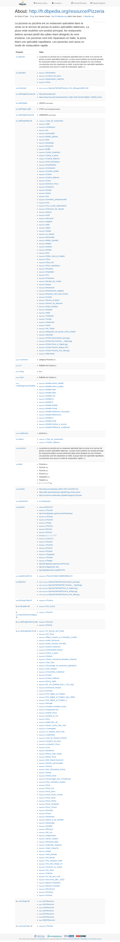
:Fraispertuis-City (49, 710)
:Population (46, 272)
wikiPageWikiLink (24, 121)
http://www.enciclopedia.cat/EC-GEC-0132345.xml (58, 489)
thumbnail (21, 88)
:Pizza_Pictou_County (51, 795)
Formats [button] (57, 3)
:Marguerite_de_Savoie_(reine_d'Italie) (57, 332)
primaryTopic (24, 926)
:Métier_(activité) (48, 240)
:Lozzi (44, 747)
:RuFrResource (46, 917)
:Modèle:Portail (48, 408)
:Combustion (47, 168)
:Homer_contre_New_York (52, 725)
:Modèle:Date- (47, 393)
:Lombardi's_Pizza (49, 744)
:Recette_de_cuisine (50, 281)
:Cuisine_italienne (49, 159)
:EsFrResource (46, 914)
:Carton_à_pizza (48, 155)
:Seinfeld (45, 826)
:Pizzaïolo (46, 269)
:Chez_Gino (47, 662)
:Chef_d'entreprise (49, 162)
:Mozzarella (46, 237)
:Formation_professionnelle (53, 199)
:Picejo (45, 523)
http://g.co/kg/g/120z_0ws (49, 567)
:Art (43, 130)
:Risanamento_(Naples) (51, 291)
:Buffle (44, 149)
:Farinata (45, 691)
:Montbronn (46, 751)
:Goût (44, 215)
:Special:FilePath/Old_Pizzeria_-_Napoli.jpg (60, 585)
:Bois (44, 140)
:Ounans (45, 766)
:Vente (44, 82)
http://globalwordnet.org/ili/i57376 (52, 570)
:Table (44, 313)
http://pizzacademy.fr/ (47, 94)
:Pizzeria (46, 510)
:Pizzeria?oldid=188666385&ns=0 (55, 576)
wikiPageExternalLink (25, 94)
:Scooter (45, 297)
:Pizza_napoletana (49, 266)
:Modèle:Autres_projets (51, 386)
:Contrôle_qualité (49, 171)
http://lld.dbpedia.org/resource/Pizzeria (54, 564)
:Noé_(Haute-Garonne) (51, 760)
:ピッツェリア (48, 535)
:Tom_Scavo (47, 606)
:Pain (44, 253)
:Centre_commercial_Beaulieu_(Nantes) (58, 659)
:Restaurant (46, 288)
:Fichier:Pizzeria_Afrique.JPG (53, 347)
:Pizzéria (45, 625)
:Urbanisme (46, 322)
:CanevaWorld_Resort (51, 650)
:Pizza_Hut (46, 262)
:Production (46, 278)
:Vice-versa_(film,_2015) (51, 880)
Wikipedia (42, 939)
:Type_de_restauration (51, 121)
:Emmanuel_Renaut (50, 688)
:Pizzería (46, 526)
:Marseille (46, 335)
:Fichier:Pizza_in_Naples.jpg (53, 344)
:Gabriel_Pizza (48, 713)
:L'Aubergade (47, 729)
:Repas (45, 284)
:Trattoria (45, 873)
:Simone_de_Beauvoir (51, 303)
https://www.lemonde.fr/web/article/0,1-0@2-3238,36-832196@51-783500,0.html (70, 97)
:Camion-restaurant (49, 647)
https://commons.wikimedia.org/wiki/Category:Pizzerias (60, 495)
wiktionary (22, 433)
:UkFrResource (46, 904)
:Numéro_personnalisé (51, 763)
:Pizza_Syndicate (49, 804)
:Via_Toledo (46, 329)
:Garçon (45, 212)
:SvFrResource (46, 901)
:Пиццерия (46, 554)
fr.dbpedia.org (88, 16)
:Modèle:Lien (47, 396)
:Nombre (45, 247)
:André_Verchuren (49, 640)
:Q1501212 (46, 507)
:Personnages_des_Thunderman (55, 779)
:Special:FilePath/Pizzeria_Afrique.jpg (58, 591)
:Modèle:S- (46, 418)
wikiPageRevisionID (25, 115)
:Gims (44, 719)
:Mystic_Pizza (47, 757)
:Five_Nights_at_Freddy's (52, 694)
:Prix (44, 275)
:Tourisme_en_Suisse (50, 867)
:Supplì (45, 851)
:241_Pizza (46, 634)
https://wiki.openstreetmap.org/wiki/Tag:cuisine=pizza (59, 492)
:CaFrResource (46, 908)
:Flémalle (45, 703)
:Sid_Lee (45, 832)
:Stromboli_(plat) (48, 842)
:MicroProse (47, 889)
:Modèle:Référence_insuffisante (54, 427)
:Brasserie (46, 146)
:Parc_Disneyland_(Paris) (52, 769)
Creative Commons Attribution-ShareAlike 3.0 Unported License (81, 939)
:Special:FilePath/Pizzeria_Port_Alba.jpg (59, 594)
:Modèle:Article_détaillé (51, 383)
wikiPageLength (23, 109)
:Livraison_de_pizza (50, 76)
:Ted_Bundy (47, 858)
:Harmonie (46, 218)
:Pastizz (45, 773)
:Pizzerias (46, 622)
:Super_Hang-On (49, 848)
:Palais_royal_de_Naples (52, 256)
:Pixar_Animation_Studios (52, 782)
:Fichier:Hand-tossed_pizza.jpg (54, 338)
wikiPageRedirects (26, 622)
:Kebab (45, 231)
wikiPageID (21, 103)
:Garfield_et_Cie (48, 716)
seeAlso (20, 489)
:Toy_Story (46, 870)
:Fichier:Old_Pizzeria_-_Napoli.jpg (55, 341)
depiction (21, 582)
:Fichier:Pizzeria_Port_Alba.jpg (54, 351)
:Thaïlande (46, 316)
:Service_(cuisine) (49, 300)
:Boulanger (46, 143)
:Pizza (44, 259)
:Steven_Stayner (48, 839)
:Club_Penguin (48, 669)
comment (21, 448)
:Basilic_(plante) (48, 137)
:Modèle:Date (47, 390)
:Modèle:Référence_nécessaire (54, 412)
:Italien (45, 228)
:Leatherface (47, 735)
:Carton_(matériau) (49, 152)
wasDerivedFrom (24, 576)
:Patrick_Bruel (47, 776)
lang (20, 371)
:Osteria (45, 250)
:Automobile (47, 133)
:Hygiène (45, 222)
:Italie (44, 225)
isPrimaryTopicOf (24, 600)
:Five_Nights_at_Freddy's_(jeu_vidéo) (57, 697)
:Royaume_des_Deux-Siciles (53, 294)
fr (18, 366)
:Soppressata (47, 836)
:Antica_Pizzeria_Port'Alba (52, 644)
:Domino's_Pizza (48, 184)
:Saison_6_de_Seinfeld (51, 820)
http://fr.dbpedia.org (59, 16)
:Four (44, 203)
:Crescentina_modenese (51, 672)
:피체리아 (46, 539)
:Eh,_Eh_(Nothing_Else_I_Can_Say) (56, 684)
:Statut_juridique (48, 306)
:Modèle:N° (46, 399)
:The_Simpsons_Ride (50, 861)
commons (22, 360)
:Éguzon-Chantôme (50, 883)
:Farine (45, 193)
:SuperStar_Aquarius (50, 845)
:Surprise (45, 310)
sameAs (20, 507)
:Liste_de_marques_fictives (53, 738)
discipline (21, 73)
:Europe (45, 190)
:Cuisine (45, 174)
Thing (31, 16)
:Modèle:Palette (48, 405)
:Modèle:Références (50, 415)
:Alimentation (47, 73)
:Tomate (45, 319)
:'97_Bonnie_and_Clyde (51, 631)
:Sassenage (47, 823)
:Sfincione (46, 829)
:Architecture (47, 127)
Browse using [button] (41, 3)
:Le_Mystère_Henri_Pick (52, 732)
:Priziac (45, 813)
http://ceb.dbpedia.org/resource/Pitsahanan (56, 513)
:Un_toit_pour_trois (49, 876)
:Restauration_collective (51, 79)
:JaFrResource (46, 911)
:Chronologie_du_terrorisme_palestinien (58, 666)
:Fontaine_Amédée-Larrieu (52, 706)
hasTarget (22, 901)
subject (20, 439)
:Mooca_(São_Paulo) (50, 754)
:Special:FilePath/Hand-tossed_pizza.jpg (59, 582)
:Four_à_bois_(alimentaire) (52, 206)
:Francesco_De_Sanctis (51, 209)
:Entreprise (46, 187)
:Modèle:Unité (47, 421)
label (19, 464)
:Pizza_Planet (47, 801)
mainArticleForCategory (26, 615)
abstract (20, 57)
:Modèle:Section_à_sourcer (53, 424)
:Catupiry (45, 656)
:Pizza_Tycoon (48, 807)
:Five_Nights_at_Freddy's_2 (53, 700)
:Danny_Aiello (47, 681)
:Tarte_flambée (48, 854)
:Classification (47, 165)
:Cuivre (45, 181)
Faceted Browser (79, 3)
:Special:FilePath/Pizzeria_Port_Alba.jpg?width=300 (63, 88)
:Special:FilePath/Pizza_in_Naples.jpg (58, 588)
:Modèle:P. (46, 402)
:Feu (44, 196)
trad (19, 377)
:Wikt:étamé (47, 354)
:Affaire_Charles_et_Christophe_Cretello (58, 637)
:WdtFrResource (47, 920)
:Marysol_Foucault (49, 886)
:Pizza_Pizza (47, 798)
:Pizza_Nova (47, 791)
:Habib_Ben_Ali (48, 722)
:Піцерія (45, 561)
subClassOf (22, 501)
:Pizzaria (45, 551)
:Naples (45, 244)
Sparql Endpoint (97, 3)
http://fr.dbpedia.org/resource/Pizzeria (66, 11)
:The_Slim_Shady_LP (50, 864)
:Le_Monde (46, 234)
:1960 (44, 124)
